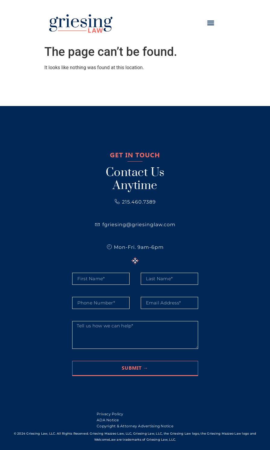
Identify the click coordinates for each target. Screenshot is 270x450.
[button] (210, 22)
